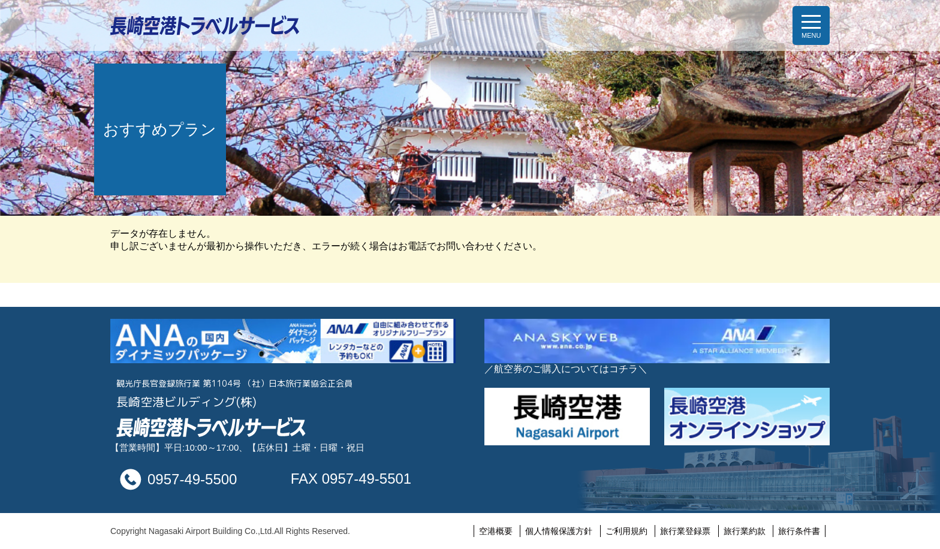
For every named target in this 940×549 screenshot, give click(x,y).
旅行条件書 (799, 531)
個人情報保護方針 (558, 531)
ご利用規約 (626, 531)
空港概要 (496, 531)
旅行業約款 (745, 531)
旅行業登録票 (685, 531)
